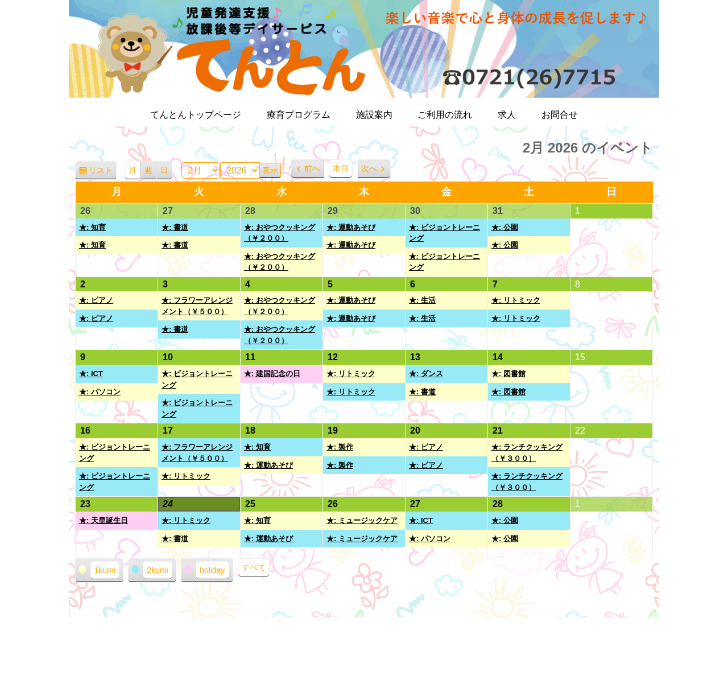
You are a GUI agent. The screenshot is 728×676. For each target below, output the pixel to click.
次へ (369, 168)
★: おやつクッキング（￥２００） (279, 233)
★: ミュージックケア (362, 520)
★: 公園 (504, 227)
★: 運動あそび (350, 227)
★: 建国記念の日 (272, 373)
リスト (103, 172)
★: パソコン (100, 392)
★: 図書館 (508, 373)
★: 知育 (92, 227)
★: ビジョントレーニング (444, 233)
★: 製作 (339, 447)
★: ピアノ (96, 300)
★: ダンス (426, 373)
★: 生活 (422, 300)
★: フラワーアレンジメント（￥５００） (197, 306)
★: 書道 (175, 227)
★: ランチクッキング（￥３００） (526, 453)
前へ (312, 168)
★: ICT (91, 373)
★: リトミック (515, 300)
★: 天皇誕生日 (103, 520)
